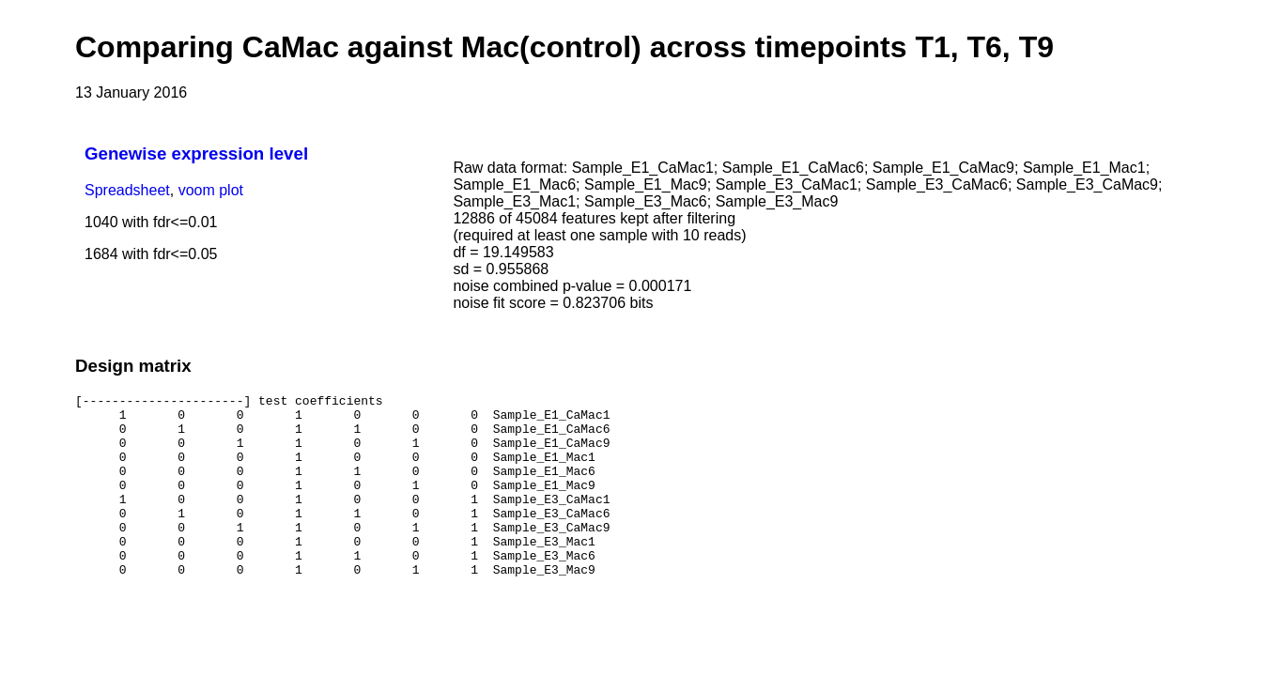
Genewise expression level (196, 153)
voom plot (210, 190)
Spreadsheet (127, 190)
